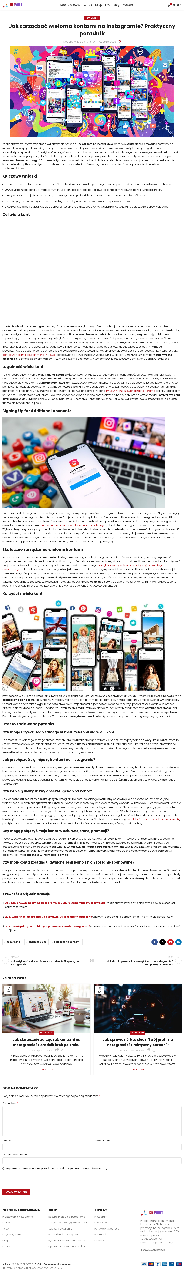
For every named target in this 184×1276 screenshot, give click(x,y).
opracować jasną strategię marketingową (28, 356)
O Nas (6, 1225)
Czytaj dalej (46, 1072)
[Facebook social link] (154, 943)
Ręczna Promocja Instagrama (66, 1219)
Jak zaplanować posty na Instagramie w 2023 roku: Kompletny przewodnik (55, 904)
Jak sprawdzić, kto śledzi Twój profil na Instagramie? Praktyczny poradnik (138, 1045)
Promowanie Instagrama (17, 1219)
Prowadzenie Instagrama (64, 1237)
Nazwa (7, 1143)
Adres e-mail (103, 1143)
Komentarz (10, 1106)
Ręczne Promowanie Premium (66, 1243)
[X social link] (162, 943)
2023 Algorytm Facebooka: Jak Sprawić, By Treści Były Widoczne (48, 918)
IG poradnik (13, 943)
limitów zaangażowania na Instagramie (130, 392)
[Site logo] (13, 5)
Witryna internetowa (15, 1157)
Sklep (5, 1231)
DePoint (86, 43)
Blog (5, 1243)
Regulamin (100, 1237)
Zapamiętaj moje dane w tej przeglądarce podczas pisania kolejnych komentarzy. (57, 1171)
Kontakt (7, 1249)
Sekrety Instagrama (60, 1231)
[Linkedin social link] (178, 943)
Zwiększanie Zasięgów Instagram (68, 1225)
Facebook (100, 1225)
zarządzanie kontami (67, 943)
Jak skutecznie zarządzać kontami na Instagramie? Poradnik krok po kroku (46, 1045)
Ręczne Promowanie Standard (67, 1249)
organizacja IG (37, 943)
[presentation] (22, 1182)
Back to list (92, 962)
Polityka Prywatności (107, 1231)
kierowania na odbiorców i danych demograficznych (74, 526)
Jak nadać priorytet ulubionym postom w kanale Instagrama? (47, 928)
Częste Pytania (11, 1237)
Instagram (92, 19)
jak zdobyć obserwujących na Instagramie (153, 820)
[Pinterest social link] (170, 943)
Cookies (99, 1243)
